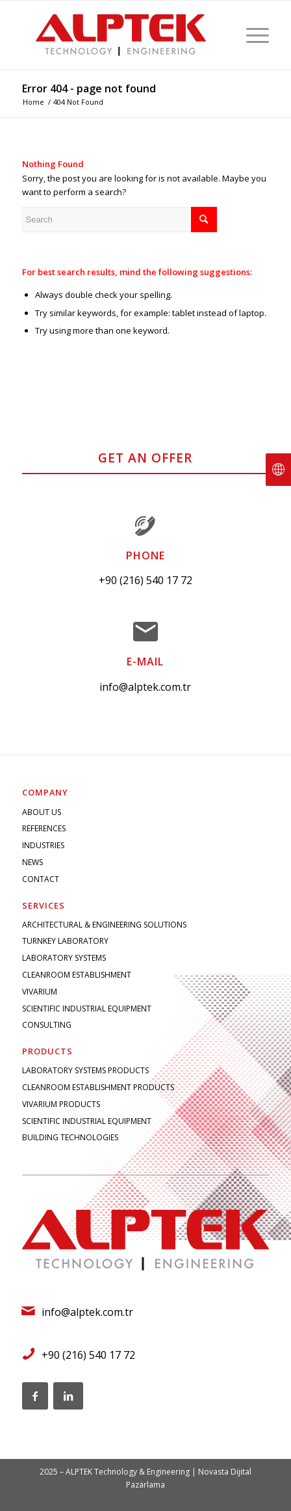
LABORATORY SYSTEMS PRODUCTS (85, 1070)
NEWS (32, 862)
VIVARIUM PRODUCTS (61, 1104)
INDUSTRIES (43, 845)
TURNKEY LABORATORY (65, 940)
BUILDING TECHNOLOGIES (70, 1137)
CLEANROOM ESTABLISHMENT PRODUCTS (98, 1087)
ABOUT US (41, 812)
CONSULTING (46, 1024)
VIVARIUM (39, 991)
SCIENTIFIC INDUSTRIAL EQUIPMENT (86, 1008)
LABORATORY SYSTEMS (64, 957)
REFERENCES (44, 828)
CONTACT (40, 879)
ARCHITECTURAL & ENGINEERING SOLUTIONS (104, 924)
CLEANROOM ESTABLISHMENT (76, 974)
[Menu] (251, 35)
